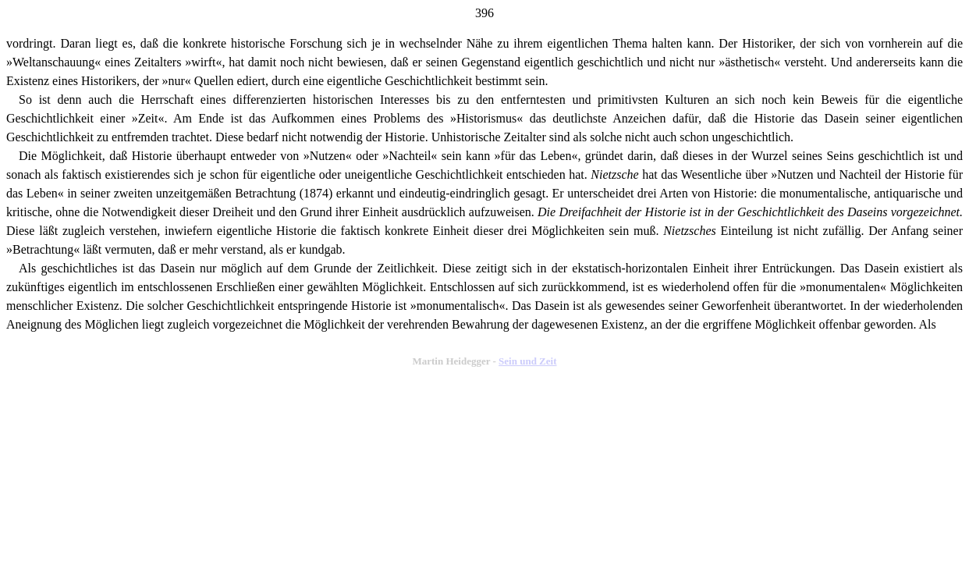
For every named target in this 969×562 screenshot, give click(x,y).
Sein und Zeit (527, 361)
